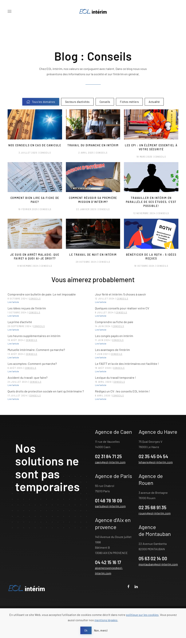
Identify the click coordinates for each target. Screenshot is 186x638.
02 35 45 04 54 (153, 456)
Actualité (154, 101)
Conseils (105, 101)
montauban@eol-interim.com (158, 564)
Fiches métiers (129, 101)
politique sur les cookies (142, 614)
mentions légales (105, 620)
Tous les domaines (40, 102)
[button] (9, 11)
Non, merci (101, 630)
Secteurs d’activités (77, 101)
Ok (86, 630)
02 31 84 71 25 (108, 456)
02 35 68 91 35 (152, 507)
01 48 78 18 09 (108, 500)
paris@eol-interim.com (110, 506)
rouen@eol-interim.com (155, 513)
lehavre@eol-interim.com (156, 462)
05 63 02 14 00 (153, 558)
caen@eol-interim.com (110, 462)
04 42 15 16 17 (108, 562)
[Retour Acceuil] (93, 11)
